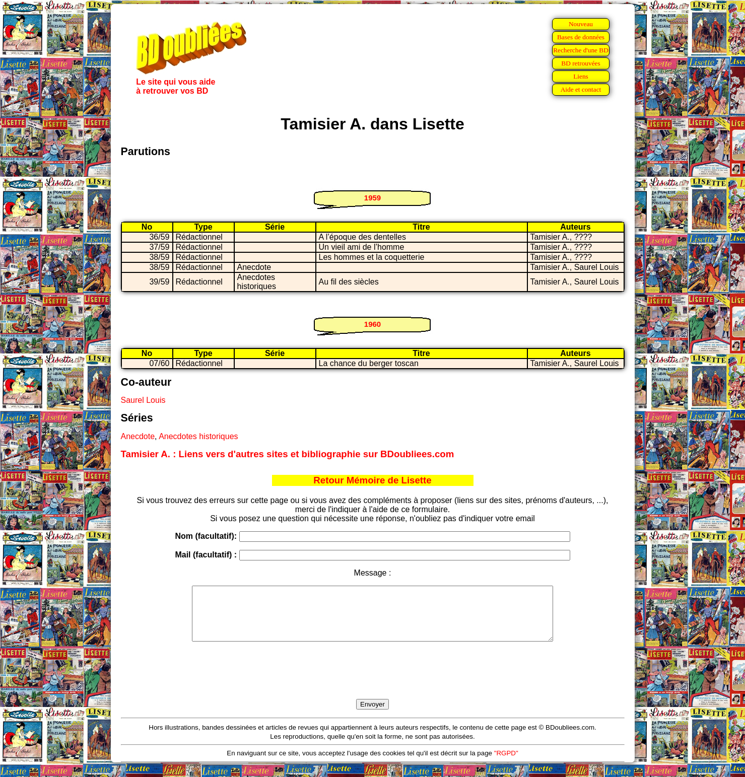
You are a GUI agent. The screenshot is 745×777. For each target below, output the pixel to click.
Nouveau (581, 24)
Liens (580, 76)
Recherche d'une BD (580, 50)
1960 (372, 324)
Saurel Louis (143, 400)
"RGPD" (506, 763)
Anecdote (138, 436)
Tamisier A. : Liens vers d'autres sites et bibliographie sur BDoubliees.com (287, 454)
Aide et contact (581, 89)
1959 (372, 197)
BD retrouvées (580, 63)
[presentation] (372, 681)
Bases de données (580, 37)
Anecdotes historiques (198, 436)
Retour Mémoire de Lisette (372, 480)
